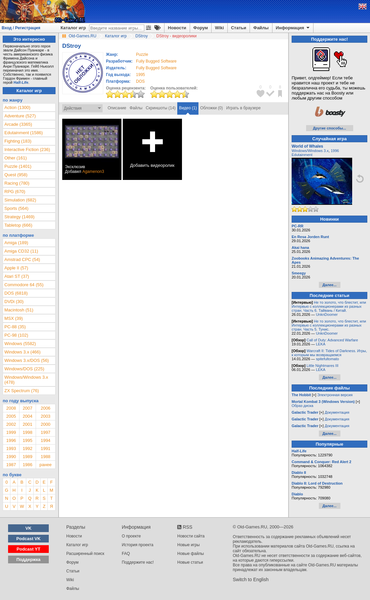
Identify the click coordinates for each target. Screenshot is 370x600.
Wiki (219, 27)
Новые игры (188, 544)
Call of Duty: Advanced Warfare (332, 340)
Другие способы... (329, 128)
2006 (45, 408)
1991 (45, 448)
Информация (293, 28)
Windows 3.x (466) (22, 351)
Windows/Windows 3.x (310, 151)
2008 (11, 408)
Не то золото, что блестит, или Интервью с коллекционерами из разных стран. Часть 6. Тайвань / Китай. (329, 306)
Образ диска (302, 406)
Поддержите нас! (138, 562)
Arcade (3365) (18, 124)
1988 (45, 456)
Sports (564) (16, 208)
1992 (27, 448)
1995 (140, 74)
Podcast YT (28, 549)
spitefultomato (327, 359)
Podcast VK (28, 538)
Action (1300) (17, 107)
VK (29, 528)
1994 (45, 440)
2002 (11, 424)
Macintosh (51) (18, 309)
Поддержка (28, 559)
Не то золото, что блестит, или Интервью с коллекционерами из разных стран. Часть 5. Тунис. (329, 325)
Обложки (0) (211, 108)
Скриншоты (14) (161, 108)
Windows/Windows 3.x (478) (26, 380)
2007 (27, 408)
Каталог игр (73, 27)
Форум (200, 27)
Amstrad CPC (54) (22, 259)
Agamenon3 (93, 171)
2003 (45, 416)
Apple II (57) (16, 267)
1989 (27, 456)
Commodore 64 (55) (23, 284)
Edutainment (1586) (23, 132)
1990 (11, 456)
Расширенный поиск (85, 553)
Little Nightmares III (322, 366)
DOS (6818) (16, 293)
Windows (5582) (20, 343)
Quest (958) (16, 174)
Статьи (238, 27)
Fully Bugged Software (156, 61)
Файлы (261, 27)
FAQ (126, 553)
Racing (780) (16, 183)
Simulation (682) (20, 199)
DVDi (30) (14, 301)
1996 (11, 440)
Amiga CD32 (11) (21, 251)
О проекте (131, 536)
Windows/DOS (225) (24, 368)
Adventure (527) (20, 115)
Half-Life (20, 82)
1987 (11, 464)
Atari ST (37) (16, 276)
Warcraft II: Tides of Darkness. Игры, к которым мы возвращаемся (329, 353)
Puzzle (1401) (17, 166)
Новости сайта (191, 536)
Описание (117, 108)
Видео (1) (188, 108)
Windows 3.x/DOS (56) (26, 360)
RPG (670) (14, 191)
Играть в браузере (243, 108)
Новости (177, 27)
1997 (45, 432)
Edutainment (302, 155)
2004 (27, 416)
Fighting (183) (17, 141)
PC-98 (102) (16, 335)
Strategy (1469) (19, 216)
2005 (11, 416)
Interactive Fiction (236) (27, 149)
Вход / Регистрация (21, 28)
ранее (45, 464)
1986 (27, 464)
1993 (11, 448)
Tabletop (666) (18, 225)
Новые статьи (190, 562)
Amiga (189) (16, 242)
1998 (27, 432)
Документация (337, 412)
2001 (27, 424)
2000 (45, 424)
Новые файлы (190, 553)
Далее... (329, 285)
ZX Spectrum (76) (21, 390)
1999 (11, 432)
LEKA (320, 344)
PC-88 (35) (15, 326)
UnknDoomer (327, 314)
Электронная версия (335, 395)
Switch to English (251, 579)
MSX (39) (13, 318)
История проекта (137, 544)
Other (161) (15, 157)
